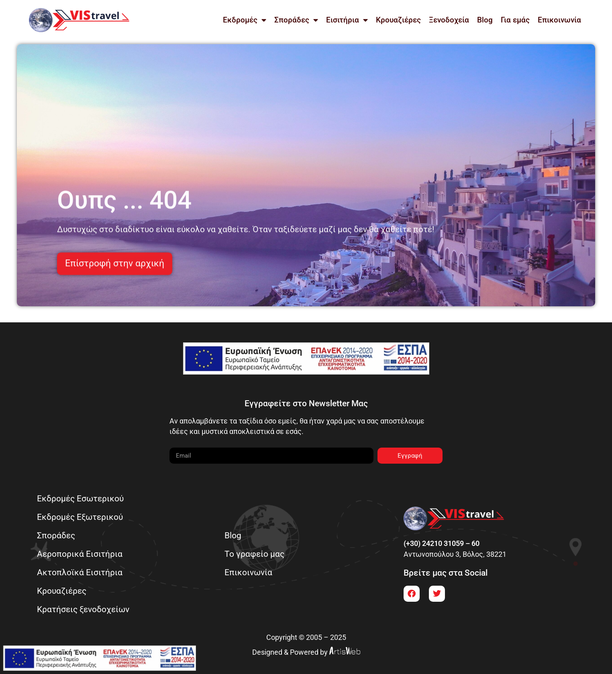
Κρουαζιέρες (398, 19)
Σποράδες (296, 20)
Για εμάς (515, 19)
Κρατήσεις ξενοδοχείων (83, 609)
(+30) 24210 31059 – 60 (441, 544)
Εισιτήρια (347, 20)
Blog (485, 19)
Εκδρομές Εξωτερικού (80, 517)
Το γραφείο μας (254, 554)
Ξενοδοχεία (449, 19)
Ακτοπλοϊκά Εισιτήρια (79, 572)
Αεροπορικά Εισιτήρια (79, 554)
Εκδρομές (244, 20)
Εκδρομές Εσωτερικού (80, 498)
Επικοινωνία (559, 19)
